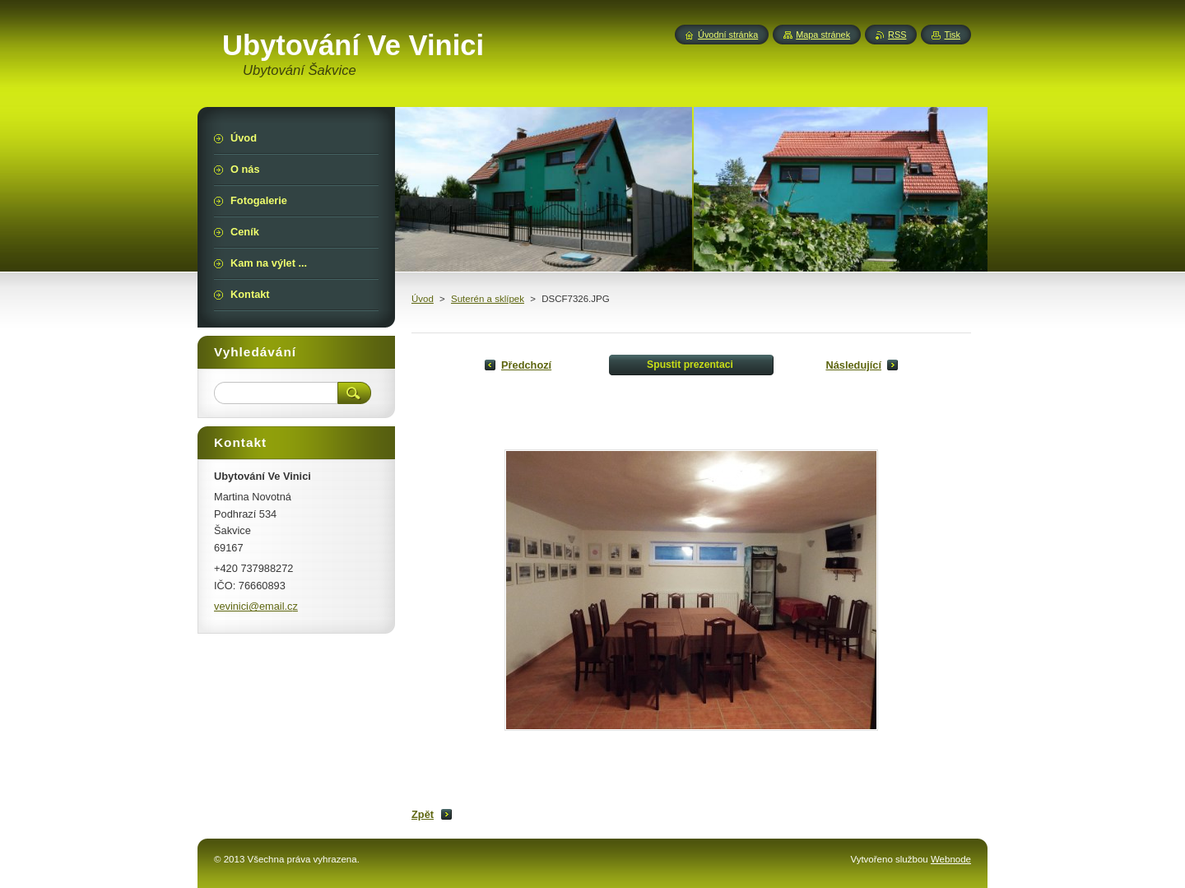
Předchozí (526, 365)
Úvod (422, 299)
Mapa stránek (823, 35)
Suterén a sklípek (487, 299)
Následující (853, 365)
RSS (897, 35)
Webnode (951, 859)
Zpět (422, 814)
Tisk (952, 35)
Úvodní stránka (728, 35)
